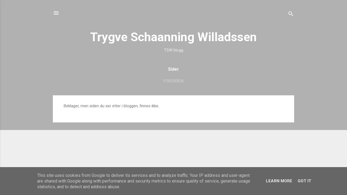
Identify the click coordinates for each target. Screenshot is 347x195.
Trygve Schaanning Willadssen (173, 37)
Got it (304, 180)
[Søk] (291, 14)
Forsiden (173, 81)
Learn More (279, 180)
